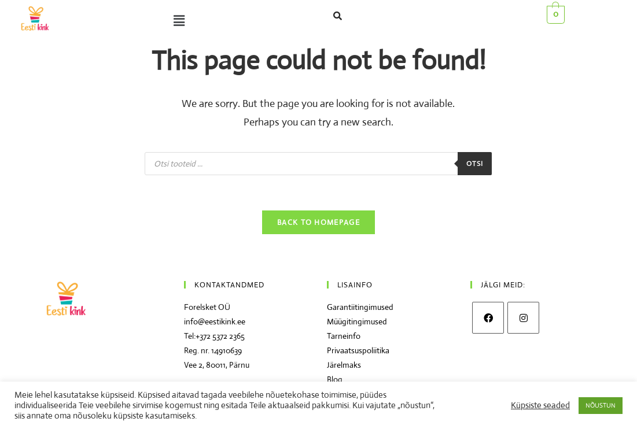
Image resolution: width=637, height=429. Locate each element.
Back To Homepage (318, 222)
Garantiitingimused (360, 307)
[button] (176, 21)
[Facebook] (488, 318)
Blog (335, 379)
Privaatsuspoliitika (358, 350)
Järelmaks (344, 365)
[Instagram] (523, 318)
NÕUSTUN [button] (601, 405)
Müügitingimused (357, 321)
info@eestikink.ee (214, 321)
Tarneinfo (343, 336)
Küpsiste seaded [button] (540, 405)
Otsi (475, 163)
